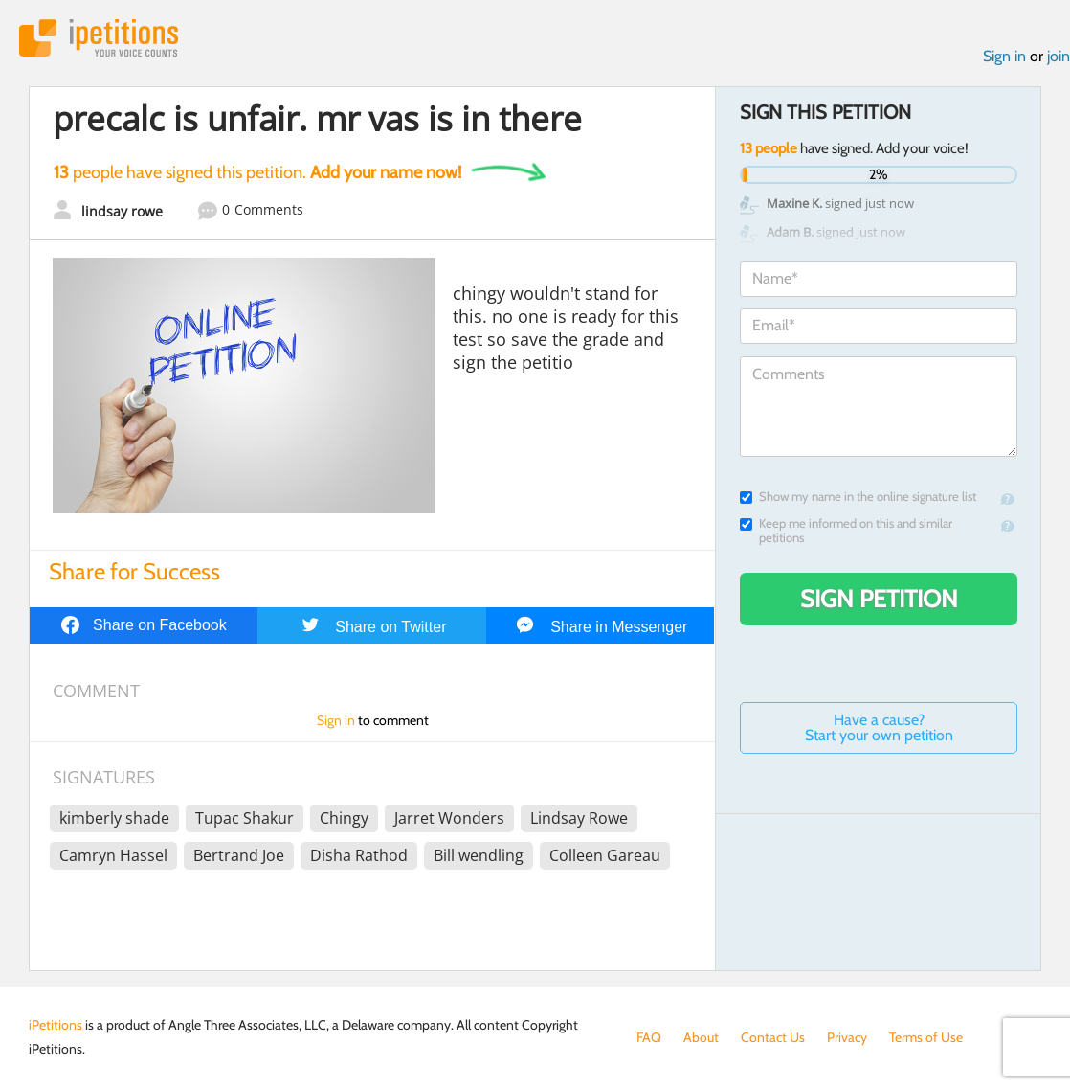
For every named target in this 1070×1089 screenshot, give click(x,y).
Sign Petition (879, 598)
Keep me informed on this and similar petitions (846, 530)
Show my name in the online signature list (858, 496)
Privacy (847, 1037)
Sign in (1004, 56)
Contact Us (773, 1037)
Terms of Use (926, 1037)
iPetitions (98, 38)
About (701, 1037)
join (1058, 56)
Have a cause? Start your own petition (879, 727)
